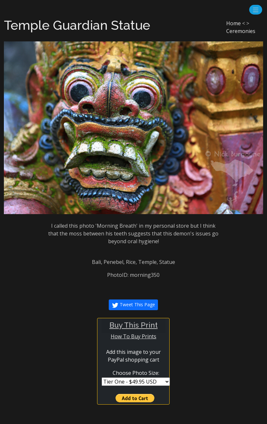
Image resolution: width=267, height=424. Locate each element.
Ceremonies (240, 31)
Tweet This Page (133, 305)
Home (233, 23)
